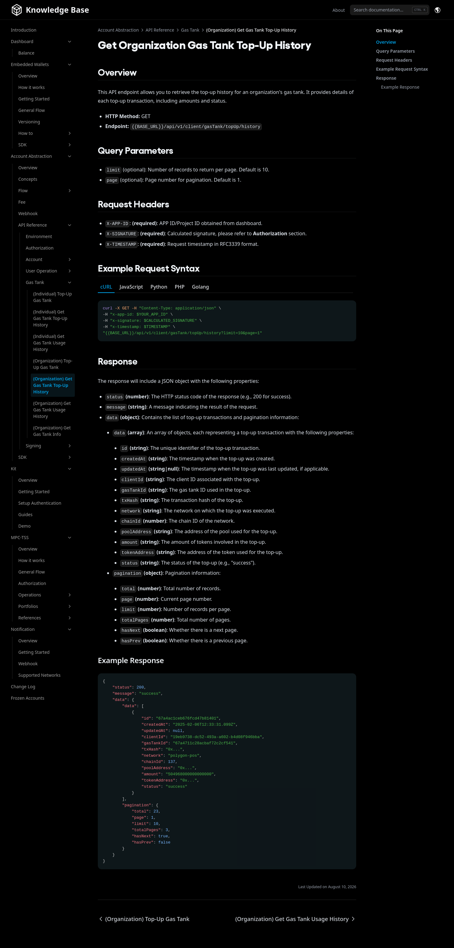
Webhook (28, 213)
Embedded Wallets (41, 64)
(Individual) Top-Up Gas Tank (52, 297)
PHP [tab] (180, 286)
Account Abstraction (41, 156)
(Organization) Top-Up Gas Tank (52, 364)
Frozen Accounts (27, 698)
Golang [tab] (200, 286)
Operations (45, 595)
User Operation (49, 271)
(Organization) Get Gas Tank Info (52, 431)
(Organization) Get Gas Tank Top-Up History (52, 385)
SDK (45, 145)
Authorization (39, 248)
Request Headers (394, 60)
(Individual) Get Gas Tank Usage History (49, 342)
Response (386, 78)
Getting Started (34, 99)
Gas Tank (49, 282)
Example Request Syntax (402, 69)
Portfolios (45, 606)
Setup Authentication (39, 503)
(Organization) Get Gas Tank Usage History (52, 409)
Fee (21, 202)
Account (49, 259)
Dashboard (41, 41)
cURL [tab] (106, 286)
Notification (41, 629)
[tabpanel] (227, 317)
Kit (41, 469)
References (45, 618)
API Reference (45, 225)
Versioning (29, 122)
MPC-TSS (41, 537)
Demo (24, 526)
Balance (26, 53)
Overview (27, 76)
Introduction (23, 30)
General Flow (31, 110)
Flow (45, 190)
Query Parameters (395, 51)
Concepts (27, 179)
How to (45, 133)
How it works (31, 87)
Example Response (400, 87)
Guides (25, 514)
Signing (49, 446)
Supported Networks (39, 675)
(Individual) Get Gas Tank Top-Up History (50, 318)
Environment (39, 236)
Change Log (23, 686)
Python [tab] (159, 286)
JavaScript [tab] (131, 286)
